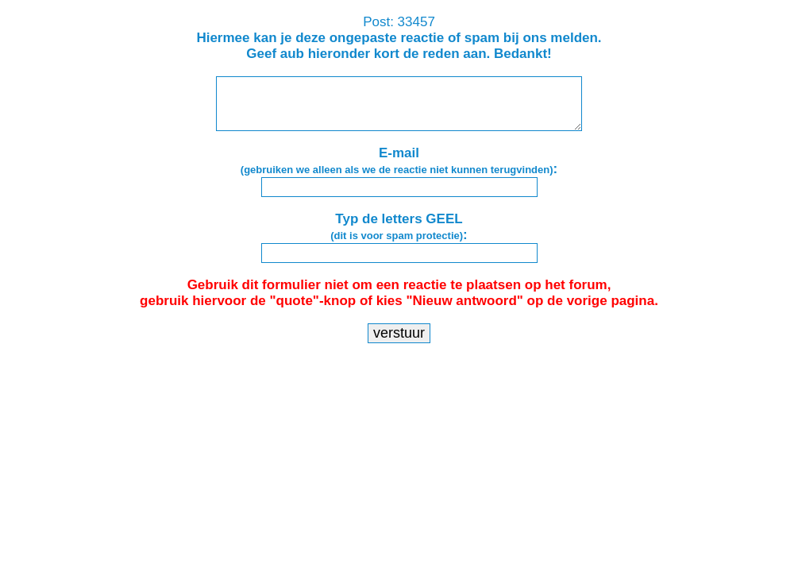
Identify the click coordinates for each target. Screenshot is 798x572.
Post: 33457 (398, 37)
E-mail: (399, 160)
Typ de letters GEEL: (399, 226)
